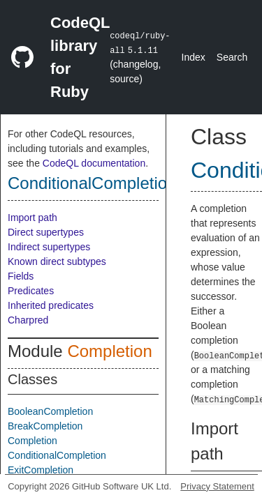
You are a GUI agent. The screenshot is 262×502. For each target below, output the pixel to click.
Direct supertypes (46, 232)
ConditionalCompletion (92, 183)
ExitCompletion (40, 470)
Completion (109, 351)
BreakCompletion (45, 426)
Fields (21, 276)
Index (193, 57)
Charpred (28, 320)
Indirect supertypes (49, 246)
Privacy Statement (217, 486)
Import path (32, 217)
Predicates (31, 290)
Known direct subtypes (57, 261)
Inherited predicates (51, 305)
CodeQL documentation (94, 163)
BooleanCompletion (50, 411)
